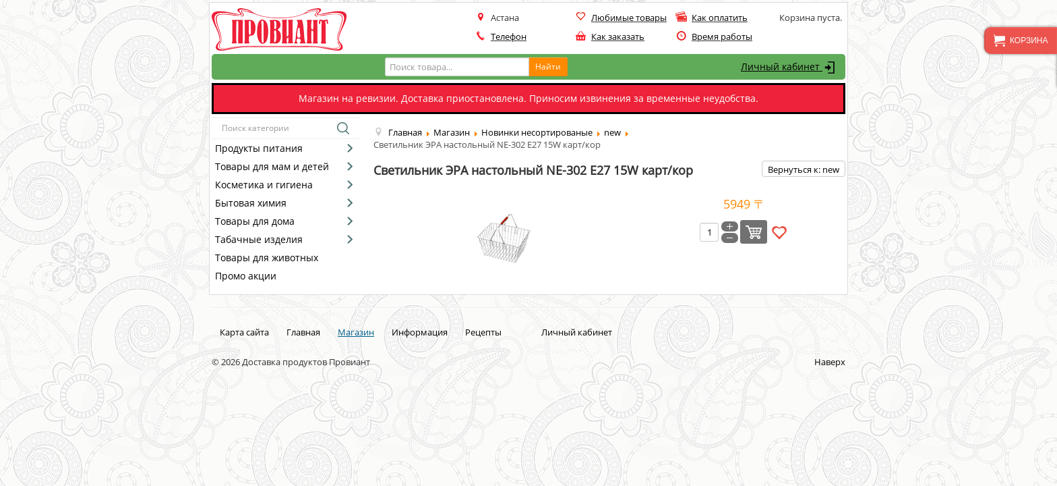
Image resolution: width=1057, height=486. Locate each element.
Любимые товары (629, 17)
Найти (548, 66)
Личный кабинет (790, 67)
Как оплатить (720, 17)
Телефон (508, 36)
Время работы (722, 36)
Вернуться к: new (803, 169)
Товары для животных (266, 257)
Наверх (829, 362)
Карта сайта (244, 332)
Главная (303, 332)
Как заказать (617, 36)
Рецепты (483, 332)
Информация (420, 332)
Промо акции (245, 275)
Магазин (356, 332)
